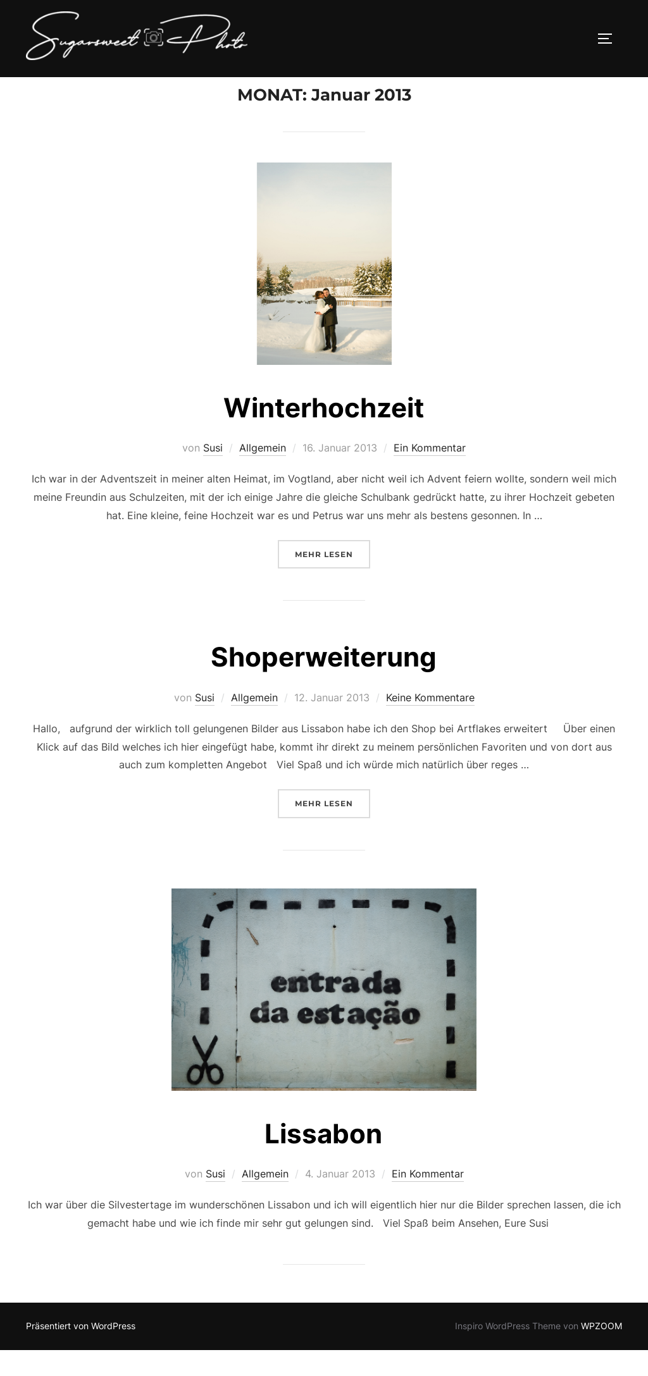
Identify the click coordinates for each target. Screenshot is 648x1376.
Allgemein (262, 474)
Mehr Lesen (332, 579)
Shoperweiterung (324, 683)
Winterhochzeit (323, 433)
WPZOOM (601, 1352)
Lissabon (323, 1159)
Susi (213, 474)
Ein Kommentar (430, 474)
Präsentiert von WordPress (80, 1352)
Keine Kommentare (430, 724)
